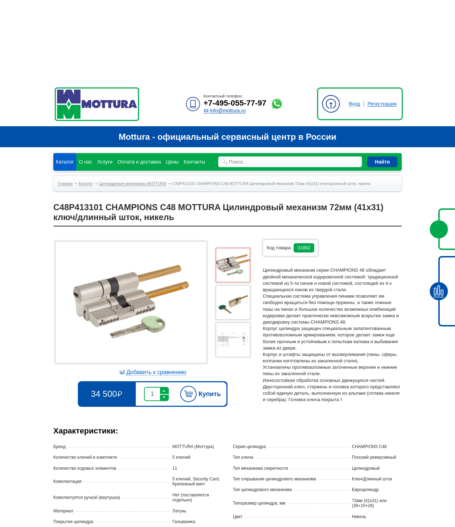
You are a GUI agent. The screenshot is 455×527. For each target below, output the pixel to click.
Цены (172, 82)
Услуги (104, 82)
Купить (200, 314)
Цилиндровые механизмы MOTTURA (132, 104)
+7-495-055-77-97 (235, 23)
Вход (354, 24)
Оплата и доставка (139, 82)
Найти (382, 82)
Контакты (194, 82)
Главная (65, 104)
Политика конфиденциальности (84, 515)
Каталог (65, 82)
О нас (85, 82)
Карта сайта (65, 508)
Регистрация (382, 24)
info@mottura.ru (225, 31)
